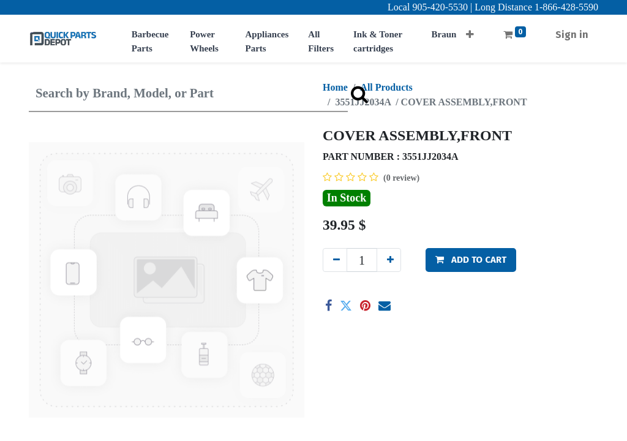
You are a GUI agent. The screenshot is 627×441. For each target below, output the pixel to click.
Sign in (571, 34)
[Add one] (389, 260)
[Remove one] (335, 260)
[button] (470, 31)
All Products (386, 87)
